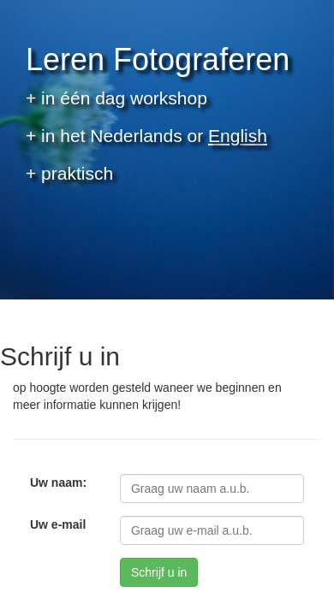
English (237, 135)
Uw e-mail (58, 524)
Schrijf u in (159, 572)
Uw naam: (58, 482)
